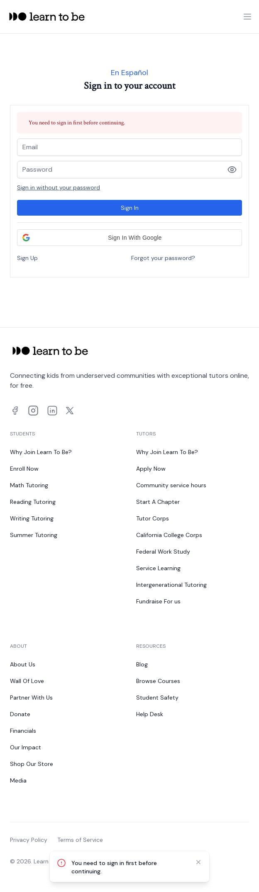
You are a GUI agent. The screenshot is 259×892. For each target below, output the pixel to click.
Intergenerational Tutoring (171, 584)
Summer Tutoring (33, 535)
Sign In (130, 207)
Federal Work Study (163, 551)
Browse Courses (158, 681)
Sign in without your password (58, 187)
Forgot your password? (163, 258)
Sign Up (27, 258)
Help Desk (149, 714)
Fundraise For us (158, 601)
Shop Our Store (31, 764)
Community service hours (171, 485)
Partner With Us (31, 697)
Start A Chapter (158, 502)
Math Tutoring (29, 485)
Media (18, 780)
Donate (20, 714)
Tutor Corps (152, 518)
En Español (129, 73)
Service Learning (158, 568)
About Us (22, 664)
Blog (142, 664)
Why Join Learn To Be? (41, 452)
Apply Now (151, 468)
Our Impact (25, 747)
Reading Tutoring (33, 502)
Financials (23, 730)
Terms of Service (80, 839)
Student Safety (157, 697)
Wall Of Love (27, 681)
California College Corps (169, 535)
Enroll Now (24, 468)
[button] (129, 237)
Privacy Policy (28, 839)
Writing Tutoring (32, 518)
